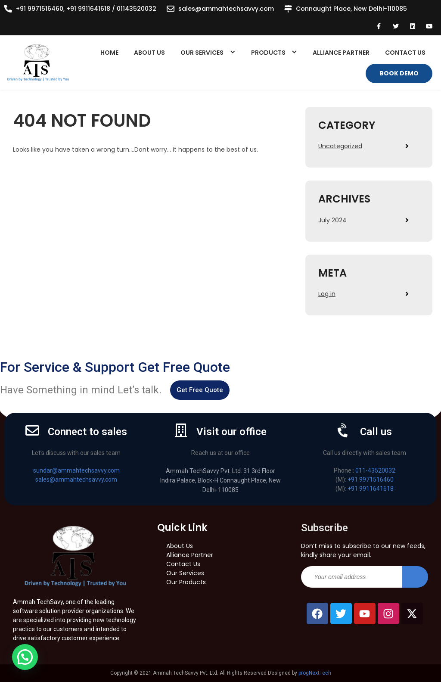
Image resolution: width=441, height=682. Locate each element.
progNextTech (314, 673)
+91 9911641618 (371, 488)
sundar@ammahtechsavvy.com (76, 470)
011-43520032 (375, 470)
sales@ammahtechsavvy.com (226, 8)
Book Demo (399, 73)
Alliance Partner (341, 52)
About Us (149, 52)
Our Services (202, 52)
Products (268, 52)
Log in (326, 294)
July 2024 (332, 220)
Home (109, 52)
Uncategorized (340, 146)
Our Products (186, 582)
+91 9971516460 (371, 479)
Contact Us (405, 52)
